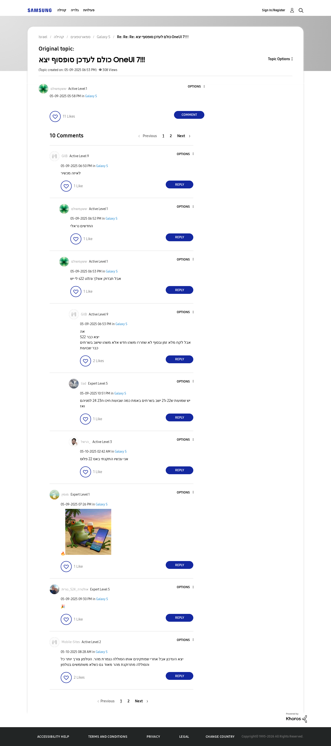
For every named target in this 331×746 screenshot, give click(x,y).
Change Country (220, 737)
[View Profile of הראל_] (86, 442)
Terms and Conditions (107, 737)
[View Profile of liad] (83, 384)
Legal (184, 737)
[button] (196, 87)
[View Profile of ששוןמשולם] (58, 89)
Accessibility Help (53, 737)
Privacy (153, 737)
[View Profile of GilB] (65, 156)
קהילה (61, 10)
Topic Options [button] (279, 59)
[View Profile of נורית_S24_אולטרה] (75, 589)
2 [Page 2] (171, 136)
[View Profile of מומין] (65, 494)
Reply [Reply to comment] (179, 185)
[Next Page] (183, 136)
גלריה (75, 10)
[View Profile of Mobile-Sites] (71, 642)
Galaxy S (91, 96)
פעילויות (88, 10)
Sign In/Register (273, 10)
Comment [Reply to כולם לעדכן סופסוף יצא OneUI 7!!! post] (189, 115)
